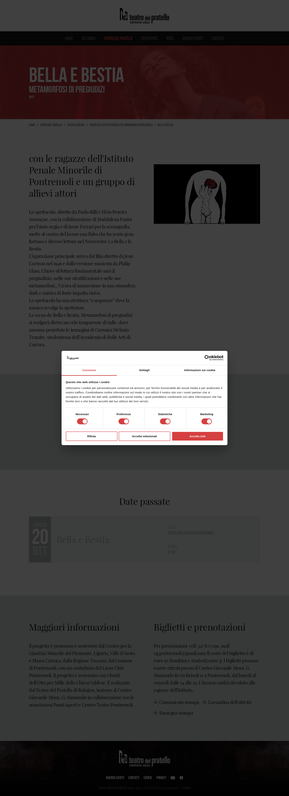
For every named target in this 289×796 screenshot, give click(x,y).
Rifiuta (91, 436)
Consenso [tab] (89, 370)
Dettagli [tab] (144, 370)
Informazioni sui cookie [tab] (199, 370)
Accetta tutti (197, 436)
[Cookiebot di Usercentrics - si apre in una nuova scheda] (207, 358)
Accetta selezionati (144, 436)
